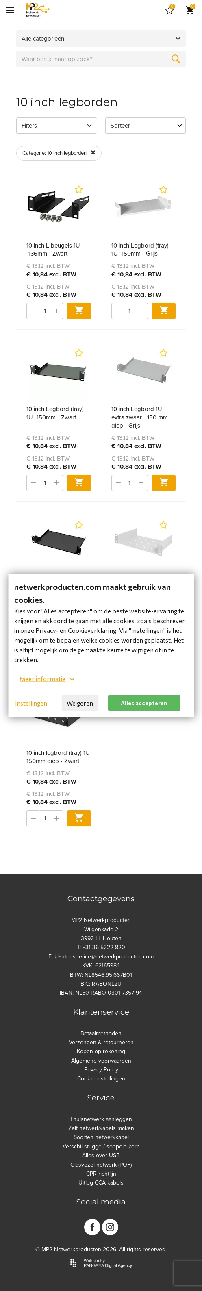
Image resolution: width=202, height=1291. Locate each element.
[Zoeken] (176, 59)
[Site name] (38, 10)
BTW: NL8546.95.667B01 (101, 975)
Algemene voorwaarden (101, 1060)
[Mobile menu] (10, 10)
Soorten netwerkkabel (101, 1137)
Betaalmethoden (101, 1033)
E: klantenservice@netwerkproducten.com (101, 956)
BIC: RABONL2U (101, 983)
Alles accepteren (144, 702)
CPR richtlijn (101, 1173)
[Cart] (169, 10)
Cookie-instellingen (101, 1078)
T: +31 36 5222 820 (101, 947)
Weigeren (80, 703)
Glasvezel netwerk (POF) (101, 1164)
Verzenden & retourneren (101, 1042)
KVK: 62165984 (101, 965)
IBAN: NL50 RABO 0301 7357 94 (101, 992)
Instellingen (31, 703)
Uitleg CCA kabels (101, 1182)
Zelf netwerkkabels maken (101, 1128)
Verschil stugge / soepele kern (101, 1146)
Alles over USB (101, 1155)
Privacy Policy (101, 1069)
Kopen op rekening (101, 1051)
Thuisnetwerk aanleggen (101, 1119)
